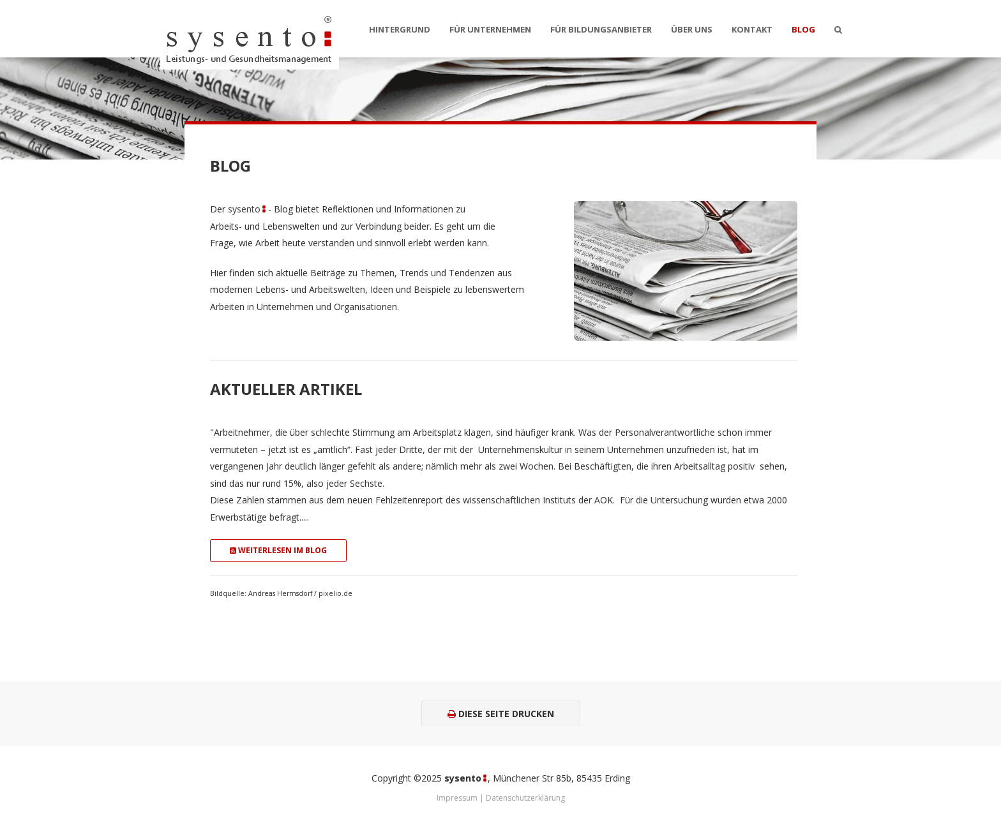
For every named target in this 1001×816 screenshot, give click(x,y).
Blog (803, 29)
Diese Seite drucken (501, 714)
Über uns (691, 29)
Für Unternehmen (490, 29)
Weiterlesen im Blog (278, 550)
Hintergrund (399, 29)
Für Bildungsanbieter (601, 29)
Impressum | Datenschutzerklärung (501, 797)
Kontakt (752, 29)
